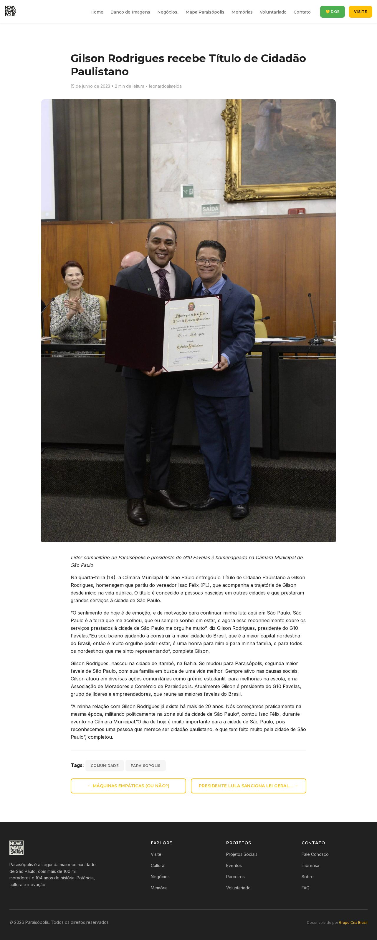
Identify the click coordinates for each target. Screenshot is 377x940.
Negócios (167, 12)
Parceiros (235, 876)
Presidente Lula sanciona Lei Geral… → (248, 785)
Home (96, 12)
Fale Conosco (315, 854)
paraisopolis (146, 765)
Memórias (242, 12)
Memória (159, 887)
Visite (360, 11)
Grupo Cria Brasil (353, 922)
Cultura (157, 865)
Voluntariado (273, 12)
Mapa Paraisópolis (205, 12)
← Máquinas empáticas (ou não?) (128, 785)
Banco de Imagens (130, 12)
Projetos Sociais (241, 854)
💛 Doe (332, 11)
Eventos (234, 865)
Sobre (308, 876)
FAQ (306, 887)
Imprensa (310, 865)
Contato (302, 12)
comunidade (105, 765)
